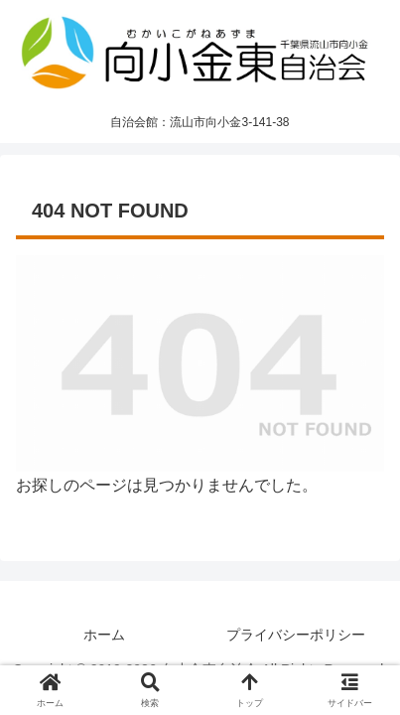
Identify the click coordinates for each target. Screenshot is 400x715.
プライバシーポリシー (295, 635)
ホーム (104, 635)
